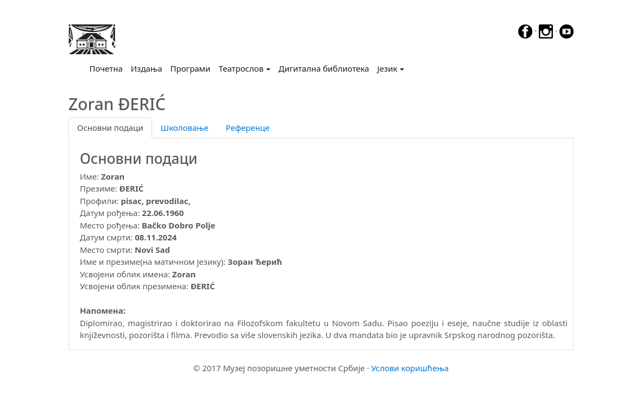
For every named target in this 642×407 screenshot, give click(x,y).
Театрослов (240, 68)
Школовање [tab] (185, 127)
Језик (387, 68)
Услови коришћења (410, 368)
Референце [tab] (248, 127)
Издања (146, 68)
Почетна (108, 68)
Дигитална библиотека (324, 68)
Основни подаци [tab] (110, 127)
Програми (191, 68)
